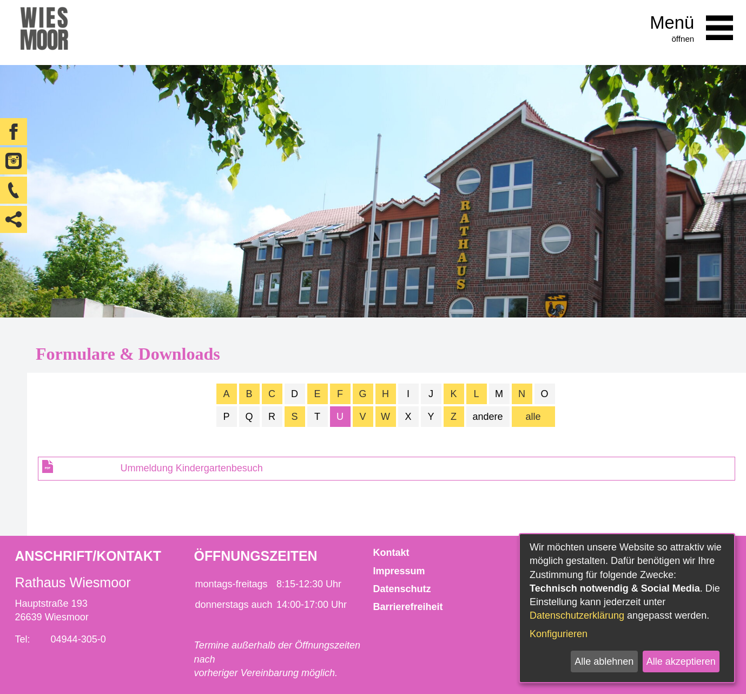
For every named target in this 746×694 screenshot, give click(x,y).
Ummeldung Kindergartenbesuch (192, 468)
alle (532, 416)
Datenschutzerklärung (577, 615)
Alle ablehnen (604, 661)
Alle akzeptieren (681, 661)
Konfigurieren (558, 633)
